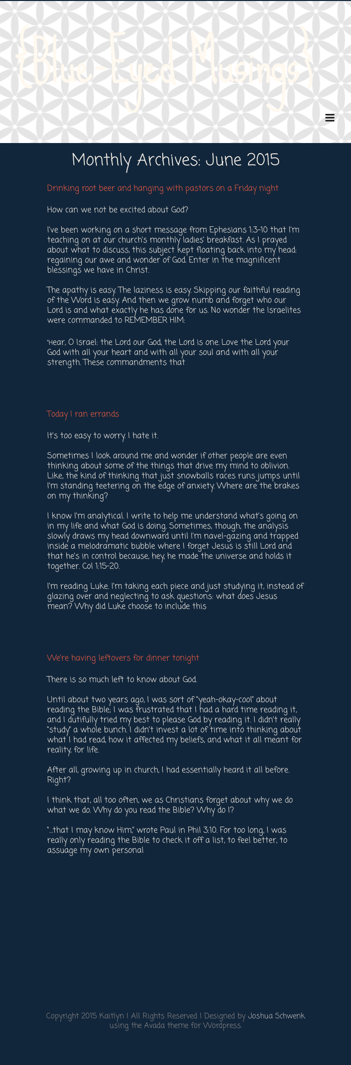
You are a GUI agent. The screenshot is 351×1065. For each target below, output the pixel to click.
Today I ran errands (83, 415)
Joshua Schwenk (276, 1016)
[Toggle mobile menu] (330, 117)
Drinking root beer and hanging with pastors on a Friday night (163, 189)
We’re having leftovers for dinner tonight (123, 658)
